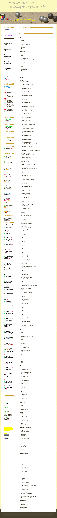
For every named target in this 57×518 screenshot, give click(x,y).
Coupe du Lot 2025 (25, 267)
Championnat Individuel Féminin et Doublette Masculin (30, 92)
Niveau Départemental (25, 260)
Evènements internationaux (24, 453)
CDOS (22, 339)
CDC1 (23, 248)
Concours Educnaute (24, 387)
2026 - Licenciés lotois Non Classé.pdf (10, 111)
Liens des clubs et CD (23, 500)
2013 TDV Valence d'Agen (25, 448)
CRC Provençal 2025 (25, 256)
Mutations (22, 52)
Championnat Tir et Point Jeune (26, 103)
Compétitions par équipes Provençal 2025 (27, 255)
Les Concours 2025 (25, 420)
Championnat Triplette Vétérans (26, 171)
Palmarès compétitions (25, 486)
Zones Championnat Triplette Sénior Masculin (28, 136)
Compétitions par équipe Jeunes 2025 (26, 277)
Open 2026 (22, 73)
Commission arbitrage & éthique (25, 344)
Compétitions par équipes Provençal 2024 (27, 325)
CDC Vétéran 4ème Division (26, 324)
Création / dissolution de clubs (25, 428)
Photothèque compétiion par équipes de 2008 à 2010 (28, 497)
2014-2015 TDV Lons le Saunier (25, 446)
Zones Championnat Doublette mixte (27, 149)
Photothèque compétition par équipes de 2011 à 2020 (28, 496)
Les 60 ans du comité (24, 48)
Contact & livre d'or (23, 503)
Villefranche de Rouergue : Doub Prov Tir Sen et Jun (29, 158)
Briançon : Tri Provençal (25, 201)
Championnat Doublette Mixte (26, 99)
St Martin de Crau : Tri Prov (26, 120)
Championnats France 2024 (25, 197)
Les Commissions (23, 43)
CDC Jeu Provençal (25, 416)
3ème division (24, 219)
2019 (22, 461)
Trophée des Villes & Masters (24, 431)
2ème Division (24, 231)
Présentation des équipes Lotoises (27, 470)
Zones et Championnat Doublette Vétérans (28, 84)
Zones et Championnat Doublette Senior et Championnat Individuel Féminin (32, 180)
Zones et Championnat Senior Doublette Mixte (28, 172)
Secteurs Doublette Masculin (26, 94)
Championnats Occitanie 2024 (25, 187)
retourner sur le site (30, 29)
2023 (22, 333)
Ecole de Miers (24, 398)
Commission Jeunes (24, 388)
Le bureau (22, 40)
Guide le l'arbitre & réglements (25, 346)
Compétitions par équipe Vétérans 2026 (26, 229)
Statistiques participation (24, 489)
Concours (21, 77)
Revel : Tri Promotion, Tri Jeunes (27, 190)
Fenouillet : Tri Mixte (25, 205)
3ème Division (24, 233)
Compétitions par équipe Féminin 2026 (26, 223)
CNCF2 (23, 237)
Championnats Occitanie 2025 (25, 153)
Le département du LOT (23, 507)
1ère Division (24, 230)
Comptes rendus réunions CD (25, 44)
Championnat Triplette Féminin (26, 135)
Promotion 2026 (23, 74)
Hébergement (24, 474)
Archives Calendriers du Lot (25, 479)
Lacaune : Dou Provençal (26, 194)
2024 (22, 332)
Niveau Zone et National (25, 262)
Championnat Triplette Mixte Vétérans (27, 186)
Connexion (52, 513)
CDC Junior (24, 281)
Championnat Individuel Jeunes (26, 182)
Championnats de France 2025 (25, 114)
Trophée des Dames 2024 (24, 373)
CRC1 (23, 245)
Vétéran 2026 (23, 76)
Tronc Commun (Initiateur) (25, 380)
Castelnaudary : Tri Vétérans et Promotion (28, 204)
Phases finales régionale (25, 303)
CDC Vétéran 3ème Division (26, 322)
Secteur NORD (23, 65)
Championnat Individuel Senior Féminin (28, 131)
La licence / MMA (22, 51)
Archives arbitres (23, 351)
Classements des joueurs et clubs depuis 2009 (27, 59)
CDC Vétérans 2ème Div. (25, 273)
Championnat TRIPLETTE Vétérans (27, 95)
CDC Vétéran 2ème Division (26, 321)
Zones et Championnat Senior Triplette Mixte (28, 179)
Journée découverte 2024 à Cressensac (26, 375)
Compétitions (22, 211)
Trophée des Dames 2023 (24, 376)
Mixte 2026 (22, 70)
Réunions (23, 475)
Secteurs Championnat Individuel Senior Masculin (29, 167)
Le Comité (21, 37)
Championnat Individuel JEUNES (27, 85)
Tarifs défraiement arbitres (25, 347)
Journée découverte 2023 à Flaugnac (26, 377)
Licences (22, 55)
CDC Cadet (24, 300)
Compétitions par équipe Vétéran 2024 (26, 317)
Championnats (22, 80)
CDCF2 (23, 241)
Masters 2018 (23, 441)
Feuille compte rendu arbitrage (25, 350)
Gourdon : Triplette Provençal (26, 157)
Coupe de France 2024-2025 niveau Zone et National (29, 284)
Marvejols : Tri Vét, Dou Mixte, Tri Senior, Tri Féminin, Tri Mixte (31, 189)
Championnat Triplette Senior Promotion (28, 106)
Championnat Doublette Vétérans (27, 183)
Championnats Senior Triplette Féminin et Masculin (29, 168)
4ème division (24, 220)
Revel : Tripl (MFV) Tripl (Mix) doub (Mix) (28, 156)
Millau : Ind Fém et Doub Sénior (26, 116)
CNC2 (23, 306)
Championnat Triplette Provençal (27, 139)
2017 (22, 464)
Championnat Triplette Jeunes (26, 142)
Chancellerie (22, 335)
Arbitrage (21, 340)
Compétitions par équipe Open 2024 (26, 304)
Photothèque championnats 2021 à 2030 (26, 490)
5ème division (24, 222)
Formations (22, 379)
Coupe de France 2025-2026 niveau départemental (29, 266)
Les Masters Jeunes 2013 (24, 452)
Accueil (21, 36)
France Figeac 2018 (24, 468)
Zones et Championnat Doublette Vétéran (28, 128)
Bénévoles (23, 478)
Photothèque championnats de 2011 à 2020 (27, 492)
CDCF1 (23, 240)
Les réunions (24, 390)
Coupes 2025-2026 (24, 263)
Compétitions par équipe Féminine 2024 (26, 292)
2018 (22, 463)
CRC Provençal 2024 (25, 326)
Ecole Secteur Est (24, 394)
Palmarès (22, 481)
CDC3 (23, 251)
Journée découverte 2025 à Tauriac (26, 372)
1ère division (24, 216)
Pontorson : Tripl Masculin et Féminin (27, 117)
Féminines (21, 366)
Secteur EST (23, 66)
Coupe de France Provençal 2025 (26, 259)
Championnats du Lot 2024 (25, 161)
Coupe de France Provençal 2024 (26, 288)
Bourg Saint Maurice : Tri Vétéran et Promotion (29, 124)
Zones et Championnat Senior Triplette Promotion (29, 147)
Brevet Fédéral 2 (23, 383)
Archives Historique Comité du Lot (25, 467)
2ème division (24, 226)
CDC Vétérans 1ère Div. (25, 271)
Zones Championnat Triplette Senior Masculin (28, 164)
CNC (23, 244)
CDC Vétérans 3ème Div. (25, 274)
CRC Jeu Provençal (25, 417)
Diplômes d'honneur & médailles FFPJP (27, 336)
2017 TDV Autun (23, 442)
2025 (22, 354)
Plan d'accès (23, 504)
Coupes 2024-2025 (24, 282)
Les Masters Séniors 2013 (24, 450)
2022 (22, 358)
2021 (22, 460)
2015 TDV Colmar (23, 445)
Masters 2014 (23, 449)
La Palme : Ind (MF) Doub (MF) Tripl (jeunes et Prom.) (30, 154)
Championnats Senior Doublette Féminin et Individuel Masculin (31, 169)
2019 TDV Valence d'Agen (25, 438)
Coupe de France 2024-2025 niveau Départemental (29, 285)
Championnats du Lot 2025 (25, 125)
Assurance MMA (23, 54)
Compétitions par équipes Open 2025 (26, 242)
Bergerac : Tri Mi (24, 121)
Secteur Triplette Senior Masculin (27, 109)
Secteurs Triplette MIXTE (25, 91)
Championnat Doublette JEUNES (27, 96)
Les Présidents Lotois (24, 47)
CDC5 (23, 253)
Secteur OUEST (23, 63)
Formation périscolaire (24, 409)
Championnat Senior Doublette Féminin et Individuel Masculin (31, 150)
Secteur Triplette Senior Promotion (27, 107)
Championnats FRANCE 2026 (25, 113)
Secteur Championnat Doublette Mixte (27, 98)
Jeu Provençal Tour (24, 424)
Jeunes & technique (23, 386)
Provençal (21, 412)
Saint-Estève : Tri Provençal (26, 193)
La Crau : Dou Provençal (25, 209)
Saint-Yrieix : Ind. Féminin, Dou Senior (27, 208)
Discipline (21, 365)
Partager (6, 438)
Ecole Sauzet (24, 399)
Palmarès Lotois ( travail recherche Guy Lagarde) (29, 485)
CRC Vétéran (24, 318)
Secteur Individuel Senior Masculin (27, 110)
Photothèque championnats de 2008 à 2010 (27, 493)
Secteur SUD (23, 62)
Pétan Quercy (22, 430)
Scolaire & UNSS (22, 402)
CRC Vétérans (24, 270)
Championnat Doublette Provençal (27, 88)
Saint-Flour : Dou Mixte (25, 200)
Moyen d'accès (24, 472)
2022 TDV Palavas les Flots (25, 435)
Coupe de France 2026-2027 (25, 212)
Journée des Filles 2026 (24, 369)
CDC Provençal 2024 (25, 328)
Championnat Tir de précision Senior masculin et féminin (30, 143)
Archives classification (24, 58)
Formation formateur (24, 384)
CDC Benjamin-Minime (25, 278)
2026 (22, 361)
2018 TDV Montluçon (24, 439)
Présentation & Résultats (25, 471)
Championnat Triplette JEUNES (26, 87)
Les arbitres (23, 343)
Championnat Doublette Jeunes (26, 138)
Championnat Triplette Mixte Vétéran (27, 127)
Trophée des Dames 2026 (24, 368)
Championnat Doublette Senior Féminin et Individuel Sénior (30, 105)
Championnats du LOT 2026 (25, 81)
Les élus (22, 41)
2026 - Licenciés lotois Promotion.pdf (10, 106)
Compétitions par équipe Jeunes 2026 (26, 227)
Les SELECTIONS (23, 401)
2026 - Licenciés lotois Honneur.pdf (10, 100)
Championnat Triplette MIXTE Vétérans (27, 83)
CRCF (23, 238)
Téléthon (21, 501)
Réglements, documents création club (25, 427)
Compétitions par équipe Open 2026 (26, 215)
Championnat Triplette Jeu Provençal (27, 102)
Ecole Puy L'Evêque (25, 397)
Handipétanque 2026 (24, 69)
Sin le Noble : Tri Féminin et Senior (27, 198)
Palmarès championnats (25, 482)
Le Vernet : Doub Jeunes (25, 160)
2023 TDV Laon (23, 434)
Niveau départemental (25, 289)
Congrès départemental (23, 329)
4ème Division (24, 234)
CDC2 (23, 249)
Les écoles (22, 391)
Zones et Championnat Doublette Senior (27, 132)
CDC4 (23, 252)
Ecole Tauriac (24, 395)
